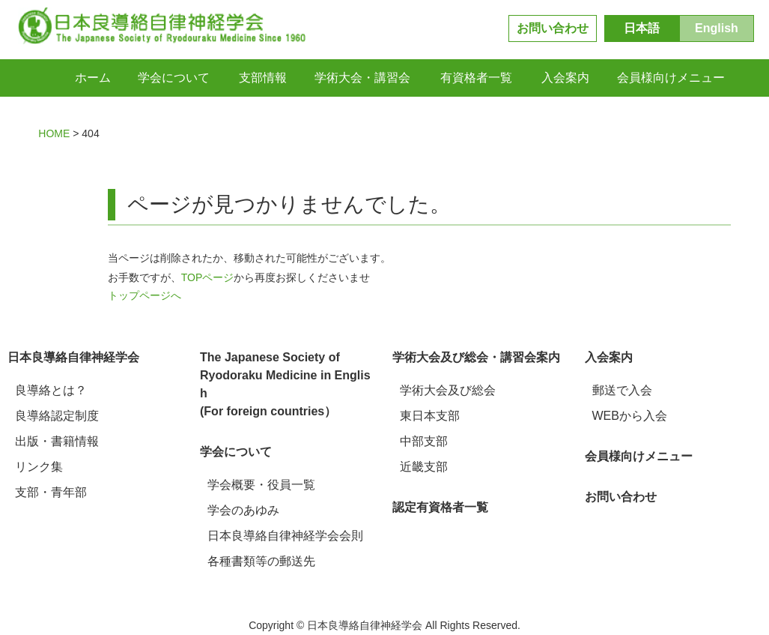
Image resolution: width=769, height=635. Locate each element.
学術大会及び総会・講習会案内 (476, 357)
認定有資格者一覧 (440, 507)
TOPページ (207, 277)
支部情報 (263, 77)
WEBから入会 (629, 415)
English (716, 28)
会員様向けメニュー (671, 77)
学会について (236, 451)
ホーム (93, 77)
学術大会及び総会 (448, 390)
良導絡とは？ (51, 390)
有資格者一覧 (476, 77)
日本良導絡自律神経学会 (73, 357)
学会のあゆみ (243, 510)
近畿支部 (424, 466)
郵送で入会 (622, 390)
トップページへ (144, 295)
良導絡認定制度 (57, 415)
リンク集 (39, 466)
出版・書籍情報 (57, 441)
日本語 (642, 28)
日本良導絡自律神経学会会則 (285, 535)
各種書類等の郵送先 (261, 561)
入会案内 (609, 357)
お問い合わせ (553, 28)
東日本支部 (430, 415)
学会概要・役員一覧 (261, 484)
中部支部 (424, 441)
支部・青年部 (51, 492)
